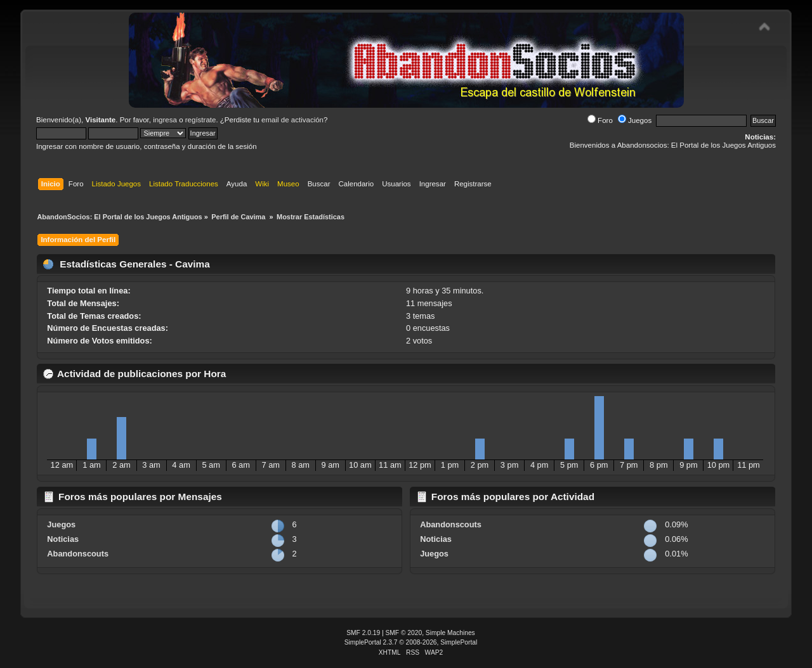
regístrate (200, 120)
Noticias (63, 539)
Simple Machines (450, 632)
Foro (600, 120)
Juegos (635, 120)
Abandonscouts (77, 553)
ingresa (165, 120)
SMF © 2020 (404, 632)
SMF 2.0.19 (363, 632)
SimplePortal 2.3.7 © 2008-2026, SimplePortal (411, 642)
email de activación (292, 120)
